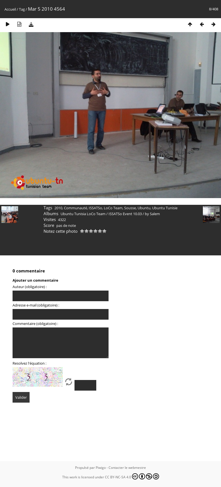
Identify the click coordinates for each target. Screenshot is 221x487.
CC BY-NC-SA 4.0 (132, 476)
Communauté (75, 207)
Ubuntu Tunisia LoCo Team (83, 213)
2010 (58, 207)
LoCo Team (113, 207)
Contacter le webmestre (127, 467)
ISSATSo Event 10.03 (125, 213)
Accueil (10, 9)
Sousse (130, 207)
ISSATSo (95, 207)
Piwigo (101, 467)
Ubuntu (144, 207)
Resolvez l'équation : (29, 363)
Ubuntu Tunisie (164, 207)
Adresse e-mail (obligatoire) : (36, 305)
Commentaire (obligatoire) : (35, 323)
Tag (22, 9)
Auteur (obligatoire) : (30, 286)
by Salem (152, 213)
